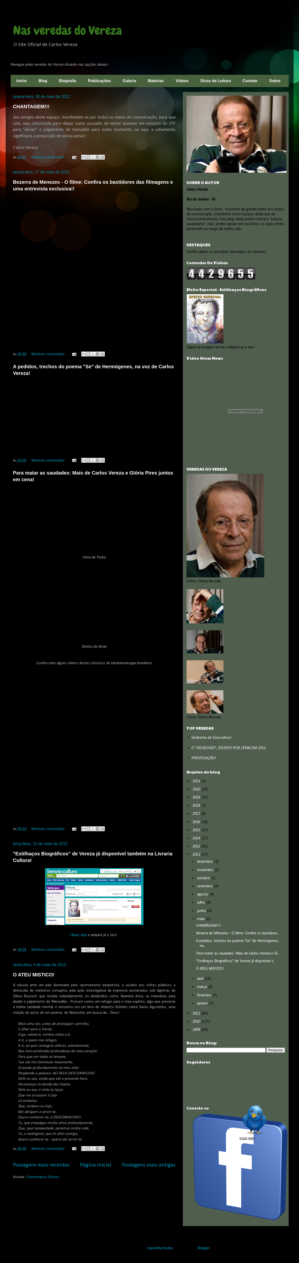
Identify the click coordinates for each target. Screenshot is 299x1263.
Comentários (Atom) (42, 1177)
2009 (196, 1030)
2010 (196, 1022)
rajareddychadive (160, 1248)
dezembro (205, 862)
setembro (205, 886)
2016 (196, 822)
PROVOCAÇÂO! (203, 758)
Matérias (156, 81)
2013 (196, 846)
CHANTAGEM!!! (31, 106)
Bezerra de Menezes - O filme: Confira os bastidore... (237, 933)
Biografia (67, 81)
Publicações (99, 81)
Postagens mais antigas (148, 1165)
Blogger (204, 1248)
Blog (42, 81)
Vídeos (182, 81)
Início (21, 81)
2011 (196, 1014)
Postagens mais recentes (41, 1165)
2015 (196, 830)
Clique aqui (79, 935)
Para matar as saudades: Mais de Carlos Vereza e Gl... (238, 953)
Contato (250, 81)
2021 (196, 781)
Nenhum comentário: (48, 157)
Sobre (274, 81)
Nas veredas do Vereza (67, 30)
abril (201, 979)
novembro (206, 870)
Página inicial (95, 1165)
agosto (203, 894)
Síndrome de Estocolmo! (211, 738)
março (202, 987)
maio (201, 919)
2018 (196, 806)
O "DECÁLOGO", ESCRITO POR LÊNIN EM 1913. (229, 748)
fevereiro (204, 995)
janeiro (203, 1003)
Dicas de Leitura (215, 81)
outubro (204, 878)
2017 (196, 814)
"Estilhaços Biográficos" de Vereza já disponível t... (235, 961)
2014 (196, 838)
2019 (196, 798)
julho (201, 903)
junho (202, 911)
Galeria (129, 81)
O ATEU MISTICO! (34, 974)
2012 (196, 855)
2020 (196, 789)
